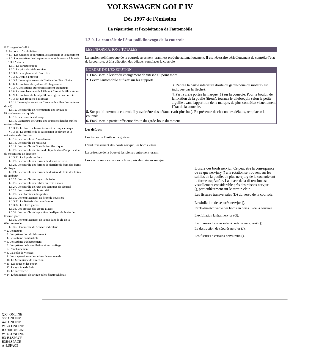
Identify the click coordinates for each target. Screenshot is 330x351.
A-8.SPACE (10, 345)
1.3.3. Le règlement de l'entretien (30, 73)
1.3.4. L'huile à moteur (24, 76)
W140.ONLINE (13, 334)
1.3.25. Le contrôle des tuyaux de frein (32, 179)
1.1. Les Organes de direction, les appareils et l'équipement (44, 54)
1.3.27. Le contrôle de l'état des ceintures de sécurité (40, 186)
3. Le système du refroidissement (26, 234)
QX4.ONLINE (12, 314)
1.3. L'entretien (17, 62)
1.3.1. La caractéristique (23, 65)
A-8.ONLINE (11, 322)
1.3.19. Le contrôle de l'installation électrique (36, 146)
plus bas (185, 112)
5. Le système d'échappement (24, 241)
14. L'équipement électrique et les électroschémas (36, 274)
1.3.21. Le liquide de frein (26, 157)
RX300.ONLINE (13, 330)
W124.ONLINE (13, 326)
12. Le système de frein (21, 267)
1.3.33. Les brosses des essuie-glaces (31, 208)
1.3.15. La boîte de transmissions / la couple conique (42, 128)
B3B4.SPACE (11, 341)
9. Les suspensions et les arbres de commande (34, 256)
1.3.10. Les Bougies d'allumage (29, 98)
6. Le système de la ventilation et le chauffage (34, 245)
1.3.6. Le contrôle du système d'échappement (35, 84)
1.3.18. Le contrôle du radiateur (27, 142)
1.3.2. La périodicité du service (27, 69)
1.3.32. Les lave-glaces (24, 205)
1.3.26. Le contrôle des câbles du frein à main (36, 183)
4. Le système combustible (22, 238)
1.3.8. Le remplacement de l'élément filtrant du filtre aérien (44, 91)
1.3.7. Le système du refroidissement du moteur (39, 87)
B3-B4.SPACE (12, 338)
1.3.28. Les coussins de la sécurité (29, 190)
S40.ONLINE (11, 318)
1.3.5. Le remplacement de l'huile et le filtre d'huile (41, 80)
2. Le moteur (14, 230)
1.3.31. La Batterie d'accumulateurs (32, 201)
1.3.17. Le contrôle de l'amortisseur (30, 139)
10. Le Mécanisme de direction (25, 260)
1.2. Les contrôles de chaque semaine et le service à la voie (44, 58)
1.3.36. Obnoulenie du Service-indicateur (33, 227)
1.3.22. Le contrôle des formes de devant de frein (38, 161)
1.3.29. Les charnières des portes (28, 194)
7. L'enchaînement (17, 249)
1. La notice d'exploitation (21, 51)
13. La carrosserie (17, 271)
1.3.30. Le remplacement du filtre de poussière (36, 197)
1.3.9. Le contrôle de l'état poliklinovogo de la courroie (41, 95)
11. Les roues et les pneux (22, 263)
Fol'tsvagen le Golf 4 (16, 47)
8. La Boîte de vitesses (20, 252)
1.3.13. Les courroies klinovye (27, 117)
